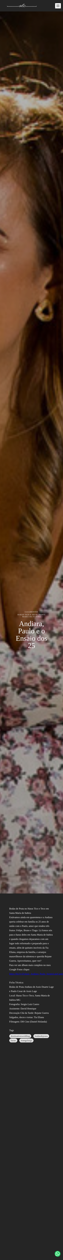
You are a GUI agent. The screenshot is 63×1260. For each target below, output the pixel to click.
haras (13, 1040)
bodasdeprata (41, 1036)
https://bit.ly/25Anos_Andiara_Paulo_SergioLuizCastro (31, 974)
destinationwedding (20, 1036)
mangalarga (26, 1040)
